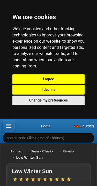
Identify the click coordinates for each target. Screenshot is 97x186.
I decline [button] (48, 90)
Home (16, 151)
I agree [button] (48, 79)
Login (46, 126)
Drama (68, 151)
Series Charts (42, 151)
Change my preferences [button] (48, 100)
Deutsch (84, 126)
